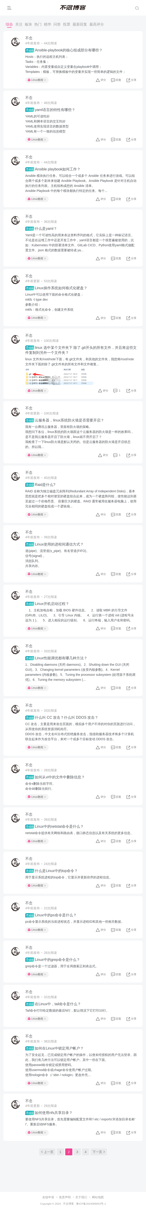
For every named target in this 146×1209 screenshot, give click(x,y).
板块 (28, 24)
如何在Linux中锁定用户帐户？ (54, 1048)
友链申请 (48, 1168)
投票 (66, 24)
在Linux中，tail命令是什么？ (53, 1004)
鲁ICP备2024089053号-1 (91, 1174)
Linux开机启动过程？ (47, 604)
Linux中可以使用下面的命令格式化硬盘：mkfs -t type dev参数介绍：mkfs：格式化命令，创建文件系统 (54, 302)
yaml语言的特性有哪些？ (50, 110)
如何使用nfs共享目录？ (49, 1113)
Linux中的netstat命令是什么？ (54, 827)
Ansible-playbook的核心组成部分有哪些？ (64, 50)
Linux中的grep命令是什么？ (52, 959)
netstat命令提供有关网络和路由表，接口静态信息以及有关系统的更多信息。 (79, 833)
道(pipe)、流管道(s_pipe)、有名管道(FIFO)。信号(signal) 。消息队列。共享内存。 (57, 558)
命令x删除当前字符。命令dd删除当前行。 (40, 786)
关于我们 (81, 1168)
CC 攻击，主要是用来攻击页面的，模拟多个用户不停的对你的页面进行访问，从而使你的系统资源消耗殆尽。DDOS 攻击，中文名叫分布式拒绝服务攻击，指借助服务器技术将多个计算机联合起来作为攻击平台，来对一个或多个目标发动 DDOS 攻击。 (80, 731)
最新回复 (80, 24)
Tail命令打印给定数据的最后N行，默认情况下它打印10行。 (67, 1010)
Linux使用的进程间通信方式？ (54, 544)
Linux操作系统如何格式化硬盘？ (56, 288)
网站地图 (98, 1168)
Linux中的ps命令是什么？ (51, 915)
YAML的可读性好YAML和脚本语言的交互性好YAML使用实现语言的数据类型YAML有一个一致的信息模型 (47, 123)
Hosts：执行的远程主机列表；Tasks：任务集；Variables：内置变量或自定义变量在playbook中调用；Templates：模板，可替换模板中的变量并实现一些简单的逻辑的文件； (75, 64)
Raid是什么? (40, 485)
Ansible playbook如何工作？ (53, 169)
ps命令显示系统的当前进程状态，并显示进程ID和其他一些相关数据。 (74, 921)
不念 (29, 38)
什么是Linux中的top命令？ (51, 871)
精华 (47, 24)
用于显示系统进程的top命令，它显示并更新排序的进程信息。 (68, 877)
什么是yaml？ (41, 229)
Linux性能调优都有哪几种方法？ (56, 658)
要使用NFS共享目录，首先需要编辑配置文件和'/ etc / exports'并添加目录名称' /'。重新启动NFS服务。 (80, 1121)
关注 (19, 24)
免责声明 (65, 1168)
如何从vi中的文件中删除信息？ (55, 777)
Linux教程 (36, 80)
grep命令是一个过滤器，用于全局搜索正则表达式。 (61, 966)
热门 (38, 24)
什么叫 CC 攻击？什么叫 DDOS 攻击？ (61, 718)
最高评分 (96, 24)
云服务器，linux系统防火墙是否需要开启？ (64, 420)
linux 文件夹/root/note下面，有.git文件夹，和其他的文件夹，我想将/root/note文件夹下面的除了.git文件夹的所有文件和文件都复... (79, 361)
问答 (57, 24)
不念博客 (68, 1174)
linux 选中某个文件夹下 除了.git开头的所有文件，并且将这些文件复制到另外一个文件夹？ (81, 349)
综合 (9, 24)
